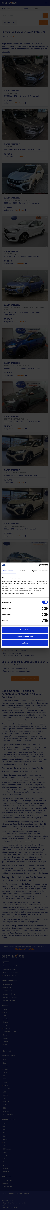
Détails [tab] (23, 571)
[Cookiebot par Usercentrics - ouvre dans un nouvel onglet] (39, 565)
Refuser (25, 643)
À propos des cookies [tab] (40, 571)
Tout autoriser (25, 630)
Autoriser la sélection (25, 636)
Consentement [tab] (8, 571)
